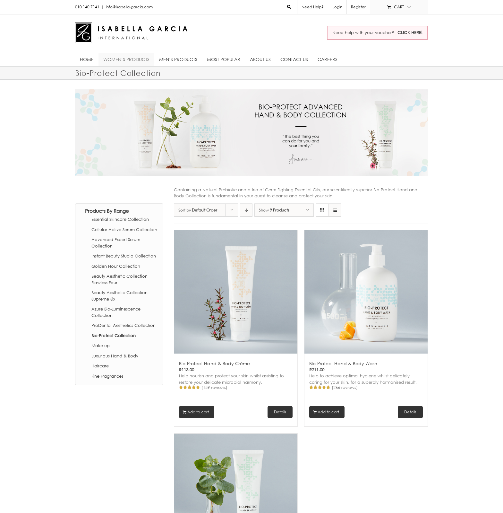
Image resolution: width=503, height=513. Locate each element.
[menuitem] (337, 7)
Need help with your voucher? (377, 32)
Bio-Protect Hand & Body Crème (214, 363)
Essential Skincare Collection (120, 219)
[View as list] (334, 210)
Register (358, 6)
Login (337, 6)
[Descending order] (246, 210)
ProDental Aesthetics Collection (123, 325)
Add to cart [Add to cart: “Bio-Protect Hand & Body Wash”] (328, 412)
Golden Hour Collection (115, 266)
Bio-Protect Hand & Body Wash (343, 363)
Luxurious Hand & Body (114, 355)
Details (280, 412)
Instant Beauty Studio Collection (123, 255)
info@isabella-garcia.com (129, 6)
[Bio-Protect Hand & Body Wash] (366, 292)
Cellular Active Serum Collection (124, 229)
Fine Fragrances (107, 376)
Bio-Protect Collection (113, 335)
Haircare (100, 365)
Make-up (100, 345)
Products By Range (107, 211)
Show (274, 210)
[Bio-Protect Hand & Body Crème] (235, 292)
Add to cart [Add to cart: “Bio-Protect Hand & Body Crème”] (198, 412)
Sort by (197, 210)
